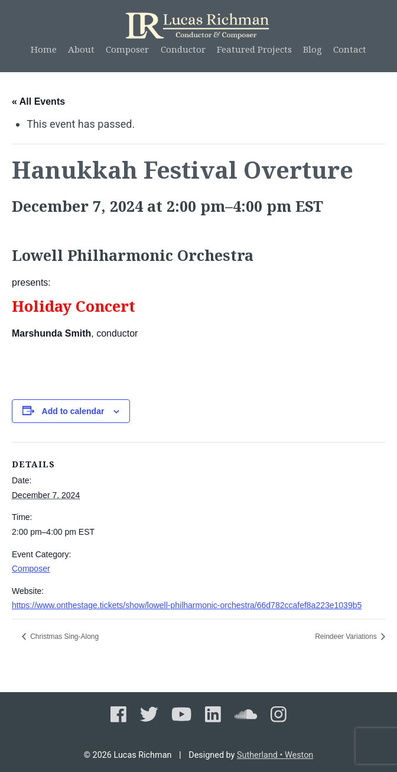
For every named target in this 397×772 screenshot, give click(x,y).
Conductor (183, 49)
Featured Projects (254, 49)
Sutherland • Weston (275, 755)
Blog (312, 49)
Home (44, 49)
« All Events (38, 101)
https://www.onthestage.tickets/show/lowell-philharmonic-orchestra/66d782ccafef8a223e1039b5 (187, 605)
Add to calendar (73, 411)
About (81, 49)
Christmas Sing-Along (63, 636)
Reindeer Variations (347, 636)
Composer (127, 49)
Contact (349, 49)
